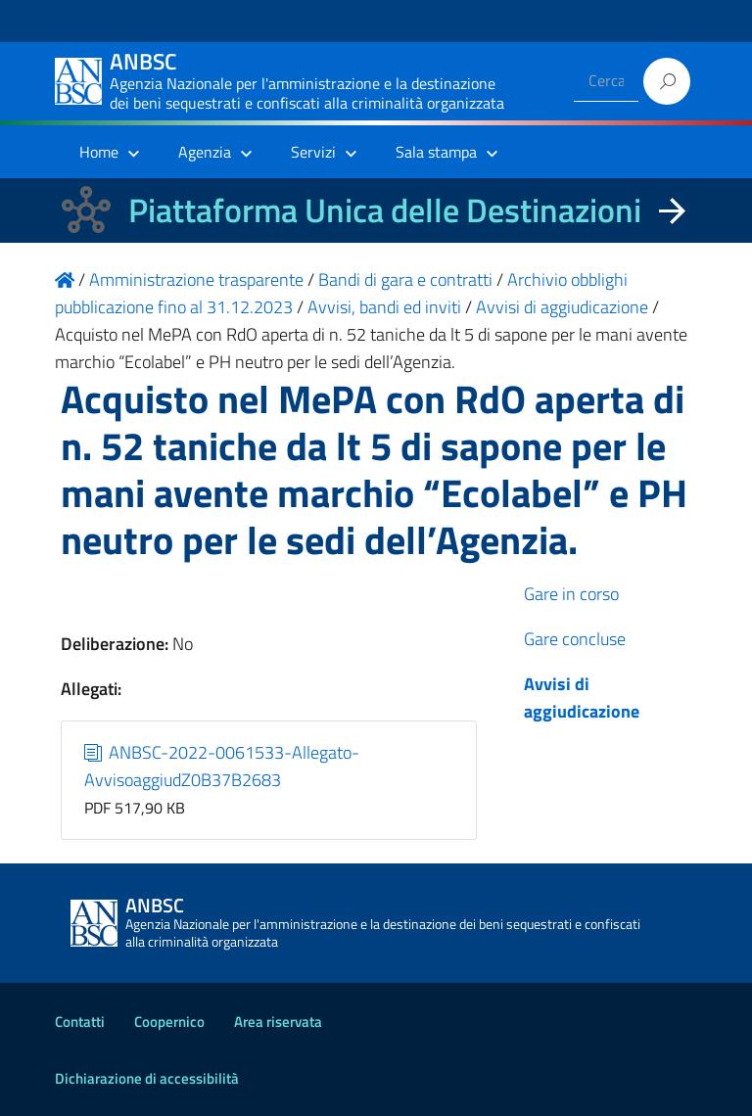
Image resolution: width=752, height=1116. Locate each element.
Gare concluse (575, 639)
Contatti (80, 1021)
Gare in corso (571, 594)
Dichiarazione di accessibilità (147, 1078)
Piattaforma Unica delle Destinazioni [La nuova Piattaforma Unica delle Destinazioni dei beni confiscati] (384, 210)
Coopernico (169, 1021)
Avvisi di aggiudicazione (581, 697)
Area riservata (278, 1021)
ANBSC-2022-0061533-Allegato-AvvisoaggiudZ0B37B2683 (222, 766)
